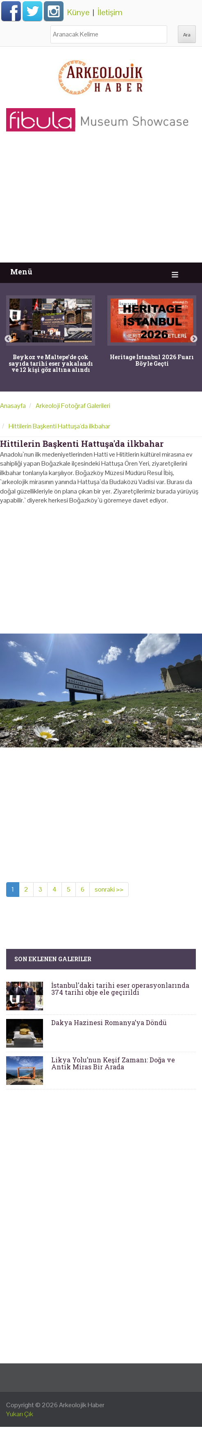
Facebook (11, 11)
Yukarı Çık (19, 1414)
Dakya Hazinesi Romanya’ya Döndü (109, 1022)
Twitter (32, 11)
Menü (21, 271)
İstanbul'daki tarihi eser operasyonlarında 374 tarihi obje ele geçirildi (120, 989)
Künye (78, 12)
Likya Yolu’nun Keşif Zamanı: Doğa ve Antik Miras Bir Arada (113, 1063)
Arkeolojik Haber (81, 1405)
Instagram (54, 11)
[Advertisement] (101, 201)
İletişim (110, 12)
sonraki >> (109, 889)
